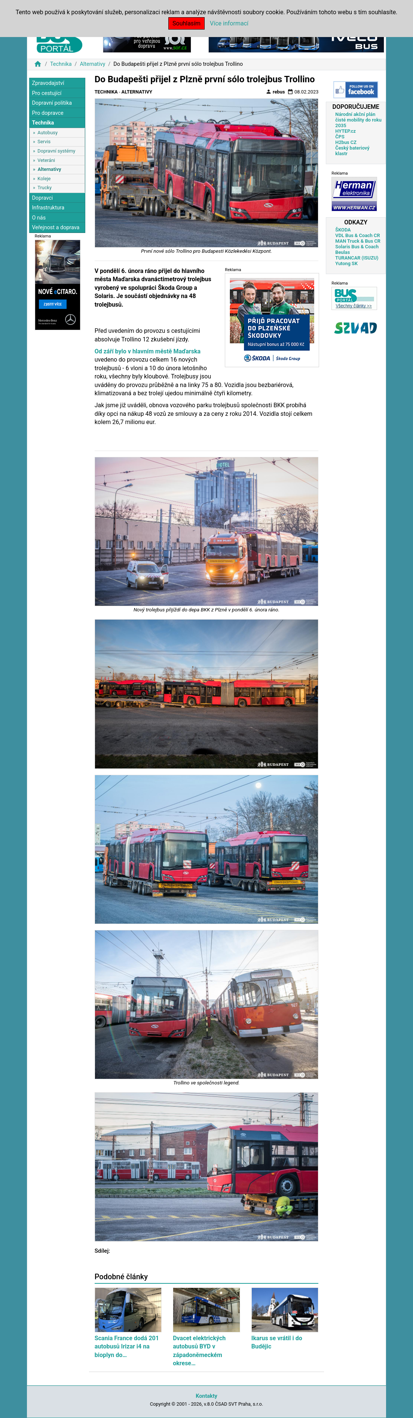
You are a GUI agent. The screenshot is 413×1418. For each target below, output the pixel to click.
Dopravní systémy (56, 151)
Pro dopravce (47, 113)
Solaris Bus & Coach (357, 246)
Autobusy (47, 132)
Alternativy (92, 64)
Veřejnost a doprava (55, 227)
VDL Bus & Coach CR (357, 235)
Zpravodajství (48, 83)
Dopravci (42, 198)
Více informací (229, 23)
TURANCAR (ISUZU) (356, 258)
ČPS (339, 136)
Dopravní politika (52, 103)
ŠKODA (343, 230)
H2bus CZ (346, 142)
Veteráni (46, 160)
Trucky (44, 187)
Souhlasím (186, 23)
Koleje (44, 178)
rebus (275, 92)
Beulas (342, 252)
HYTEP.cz (345, 131)
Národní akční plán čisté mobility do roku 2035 (358, 119)
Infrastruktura (48, 208)
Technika (61, 64)
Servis (44, 141)
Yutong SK (346, 263)
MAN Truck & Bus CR (357, 241)
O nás (39, 218)
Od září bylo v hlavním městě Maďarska (148, 351)
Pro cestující (46, 93)
